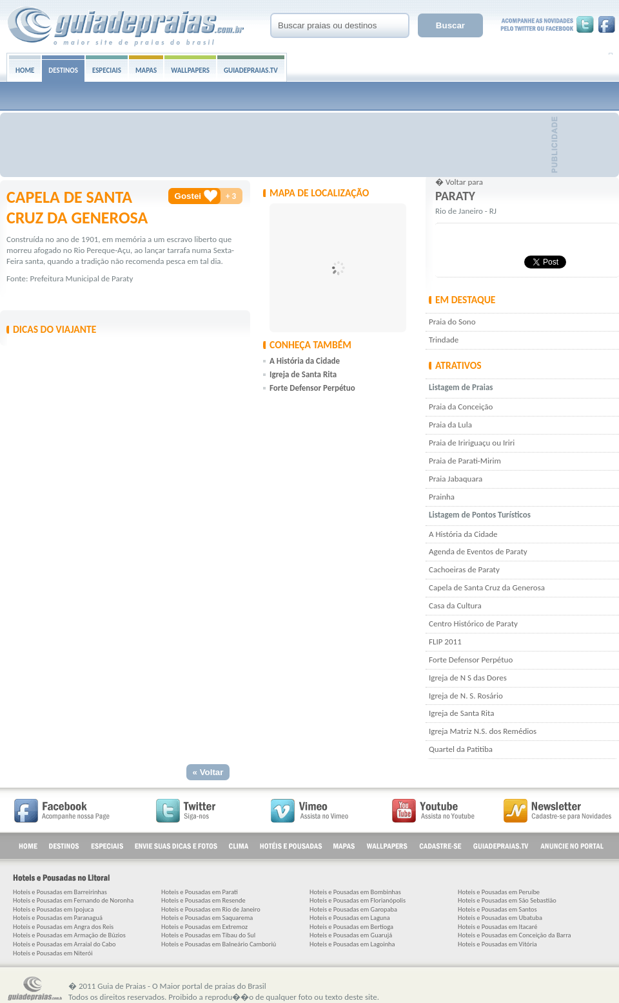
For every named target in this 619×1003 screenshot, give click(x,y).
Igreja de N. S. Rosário (466, 695)
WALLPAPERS (190, 70)
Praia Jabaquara (455, 478)
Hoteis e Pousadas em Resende (203, 900)
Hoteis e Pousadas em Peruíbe (499, 892)
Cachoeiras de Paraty (464, 569)
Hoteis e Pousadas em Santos (497, 909)
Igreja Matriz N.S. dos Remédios (482, 731)
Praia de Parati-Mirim (465, 460)
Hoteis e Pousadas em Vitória (497, 944)
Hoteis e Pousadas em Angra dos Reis (63, 927)
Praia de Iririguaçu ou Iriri (472, 442)
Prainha (442, 497)
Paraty (455, 195)
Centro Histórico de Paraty (473, 623)
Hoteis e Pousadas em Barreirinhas (60, 892)
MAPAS (146, 70)
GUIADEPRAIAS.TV (251, 70)
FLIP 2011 (445, 641)
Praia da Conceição (461, 406)
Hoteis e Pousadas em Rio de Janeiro (210, 909)
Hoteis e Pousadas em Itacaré (498, 927)
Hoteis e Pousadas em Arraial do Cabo (64, 944)
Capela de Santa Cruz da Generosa (487, 587)
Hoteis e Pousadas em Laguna (350, 918)
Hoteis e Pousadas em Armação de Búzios (69, 935)
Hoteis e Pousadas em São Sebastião (507, 900)
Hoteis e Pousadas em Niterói (53, 953)
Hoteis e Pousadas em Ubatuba (500, 918)
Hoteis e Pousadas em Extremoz (204, 927)
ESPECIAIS (106, 70)
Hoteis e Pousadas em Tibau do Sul (208, 935)
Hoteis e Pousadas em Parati (199, 892)
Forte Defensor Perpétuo (471, 659)
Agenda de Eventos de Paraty (478, 551)
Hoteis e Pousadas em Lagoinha (352, 944)
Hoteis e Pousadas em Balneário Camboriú (218, 944)
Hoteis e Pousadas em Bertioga (351, 927)
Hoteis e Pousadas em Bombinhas (355, 892)
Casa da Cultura (455, 605)
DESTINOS (63, 70)
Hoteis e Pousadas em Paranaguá (58, 918)
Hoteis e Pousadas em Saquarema (207, 918)
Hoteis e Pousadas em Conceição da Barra (514, 935)
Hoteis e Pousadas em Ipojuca (53, 909)
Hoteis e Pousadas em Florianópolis (358, 900)
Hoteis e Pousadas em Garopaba (353, 909)
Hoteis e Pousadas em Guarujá (351, 935)
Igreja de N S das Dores (468, 677)
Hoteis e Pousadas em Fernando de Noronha (73, 900)
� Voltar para (459, 182)
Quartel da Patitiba (461, 749)
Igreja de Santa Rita (461, 713)
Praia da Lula (450, 424)
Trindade (443, 339)
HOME (24, 70)
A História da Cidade (463, 534)
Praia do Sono (452, 321)
